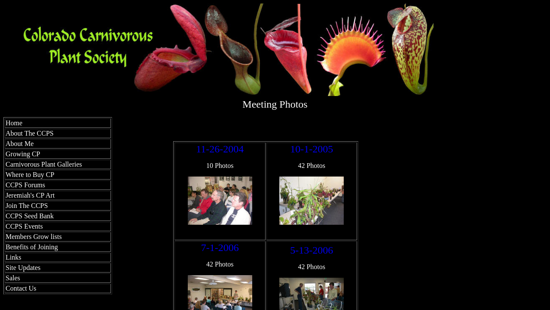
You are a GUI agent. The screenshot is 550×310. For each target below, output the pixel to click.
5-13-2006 (311, 250)
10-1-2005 (311, 149)
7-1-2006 (220, 247)
